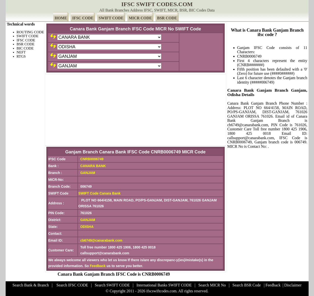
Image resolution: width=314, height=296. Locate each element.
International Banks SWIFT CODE (164, 285)
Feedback (98, 266)
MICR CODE (140, 18)
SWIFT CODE (111, 18)
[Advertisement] (135, 109)
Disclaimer (292, 285)
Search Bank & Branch (31, 285)
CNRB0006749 (92, 159)
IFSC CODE (82, 18)
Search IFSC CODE (72, 285)
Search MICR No (212, 285)
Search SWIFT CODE (112, 285)
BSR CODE (167, 18)
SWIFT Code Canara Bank (99, 193)
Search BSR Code (247, 285)
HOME (61, 18)
